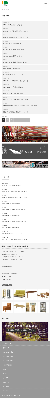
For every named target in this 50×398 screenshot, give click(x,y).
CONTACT (6, 382)
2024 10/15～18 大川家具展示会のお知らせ (16, 99)
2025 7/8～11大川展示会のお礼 (12, 43)
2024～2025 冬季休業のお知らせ (13, 87)
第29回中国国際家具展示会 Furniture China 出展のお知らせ (21, 106)
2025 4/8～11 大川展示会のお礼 (12, 56)
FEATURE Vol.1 (8, 352)
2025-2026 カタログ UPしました (13, 74)
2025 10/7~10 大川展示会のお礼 (12, 25)
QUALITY (6, 348)
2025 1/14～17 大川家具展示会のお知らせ (15, 81)
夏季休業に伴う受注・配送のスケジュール (15, 37)
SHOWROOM (7, 365)
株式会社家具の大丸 (14, 395)
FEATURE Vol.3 (8, 361)
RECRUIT (6, 386)
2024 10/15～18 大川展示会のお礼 (13, 93)
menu (45, 3)
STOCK (5, 391)
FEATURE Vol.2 (8, 356)
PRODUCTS (7, 343)
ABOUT (5, 378)
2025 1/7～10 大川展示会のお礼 (12, 68)
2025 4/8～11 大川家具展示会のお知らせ (15, 62)
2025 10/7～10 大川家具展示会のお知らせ (15, 31)
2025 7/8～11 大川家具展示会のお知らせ (15, 50)
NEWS (5, 373)
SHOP (5, 369)
